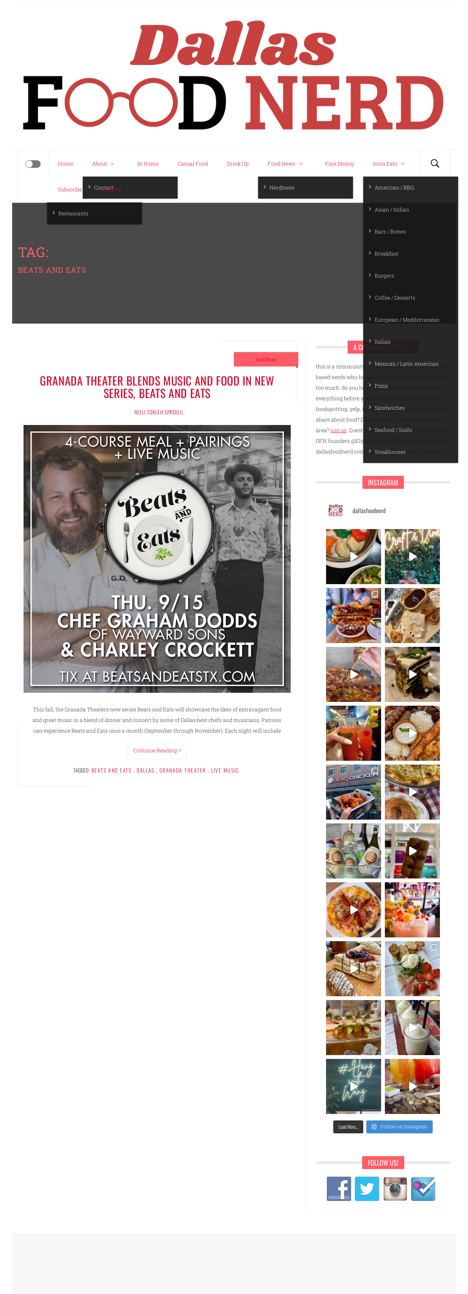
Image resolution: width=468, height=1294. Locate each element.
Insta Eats (390, 164)
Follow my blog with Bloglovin (404, 451)
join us (338, 430)
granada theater (182, 770)
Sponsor (116, 189)
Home (65, 163)
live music (225, 770)
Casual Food (193, 163)
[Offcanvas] (33, 164)
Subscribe (70, 189)
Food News (287, 164)
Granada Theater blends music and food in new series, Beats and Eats (157, 386)
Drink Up (238, 163)
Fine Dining (339, 163)
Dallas (145, 770)
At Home (148, 163)
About (105, 164)
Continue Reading (157, 750)
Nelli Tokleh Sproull (159, 412)
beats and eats (111, 770)
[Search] (435, 164)
